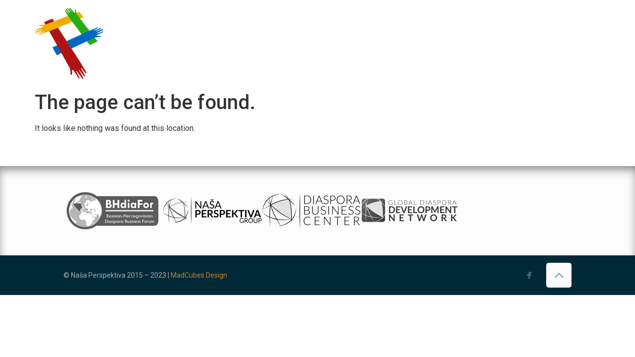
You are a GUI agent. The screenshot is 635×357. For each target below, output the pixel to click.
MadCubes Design (199, 275)
